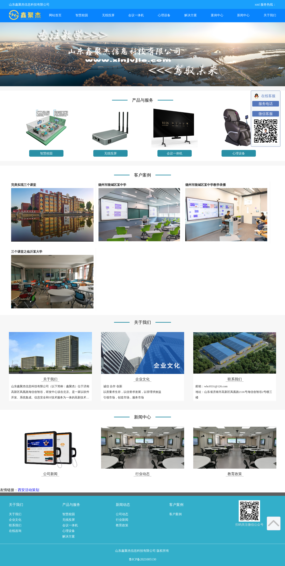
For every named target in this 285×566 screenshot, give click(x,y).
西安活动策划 (28, 490)
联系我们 (15, 525)
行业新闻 (122, 519)
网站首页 (55, 15)
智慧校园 (81, 15)
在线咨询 (15, 531)
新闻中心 (243, 15)
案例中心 (217, 15)
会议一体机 (136, 15)
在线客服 (268, 96)
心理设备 (164, 15)
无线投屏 (108, 15)
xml (257, 4)
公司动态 (122, 514)
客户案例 (175, 514)
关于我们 (270, 15)
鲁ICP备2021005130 (142, 559)
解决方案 (190, 15)
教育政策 (122, 525)
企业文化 (15, 519)
